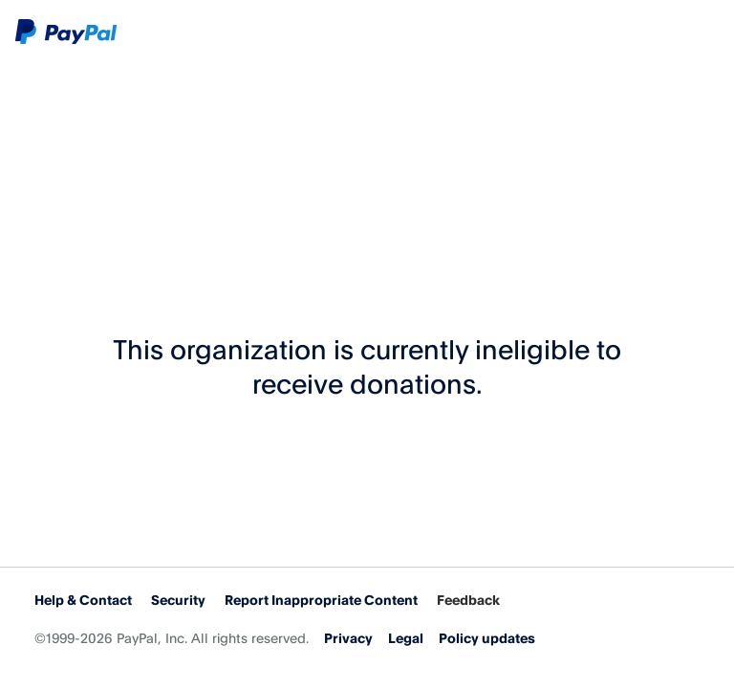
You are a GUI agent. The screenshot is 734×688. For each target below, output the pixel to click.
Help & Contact (83, 599)
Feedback (468, 599)
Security (178, 599)
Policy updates (487, 638)
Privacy (348, 638)
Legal (405, 638)
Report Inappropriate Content (321, 599)
